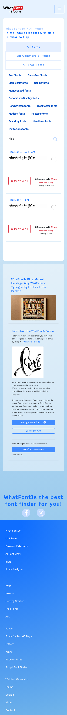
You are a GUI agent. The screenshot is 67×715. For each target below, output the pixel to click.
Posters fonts (39, 114)
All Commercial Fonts (33, 56)
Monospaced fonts (20, 90)
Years (8, 652)
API (7, 616)
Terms (9, 687)
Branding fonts (17, 121)
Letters (9, 644)
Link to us (11, 538)
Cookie (9, 695)
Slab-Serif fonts (18, 83)
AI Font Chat (13, 554)
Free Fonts (11, 609)
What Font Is (15, 28)
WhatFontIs (20, 497)
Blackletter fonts (47, 106)
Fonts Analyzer (14, 569)
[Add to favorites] (54, 160)
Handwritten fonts (19, 106)
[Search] (55, 139)
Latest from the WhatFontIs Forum (33, 331)
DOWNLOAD (19, 181)
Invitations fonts (18, 129)
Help (8, 585)
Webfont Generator (33, 449)
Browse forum (33, 431)
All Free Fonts (33, 65)
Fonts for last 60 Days (18, 636)
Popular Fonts (13, 659)
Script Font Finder (16, 667)
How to (9, 593)
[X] (41, 513)
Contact (10, 710)
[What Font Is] (13, 9)
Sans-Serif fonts (37, 75)
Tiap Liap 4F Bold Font (21, 152)
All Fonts (36, 28)
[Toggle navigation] (59, 9)
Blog (8, 561)
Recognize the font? (33, 422)
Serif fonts (15, 75)
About (9, 702)
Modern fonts (17, 114)
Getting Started (14, 601)
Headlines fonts (42, 121)
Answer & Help (32, 342)
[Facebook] (26, 513)
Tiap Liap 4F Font (18, 200)
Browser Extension (16, 546)
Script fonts (41, 83)
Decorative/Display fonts (24, 98)
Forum (9, 628)
